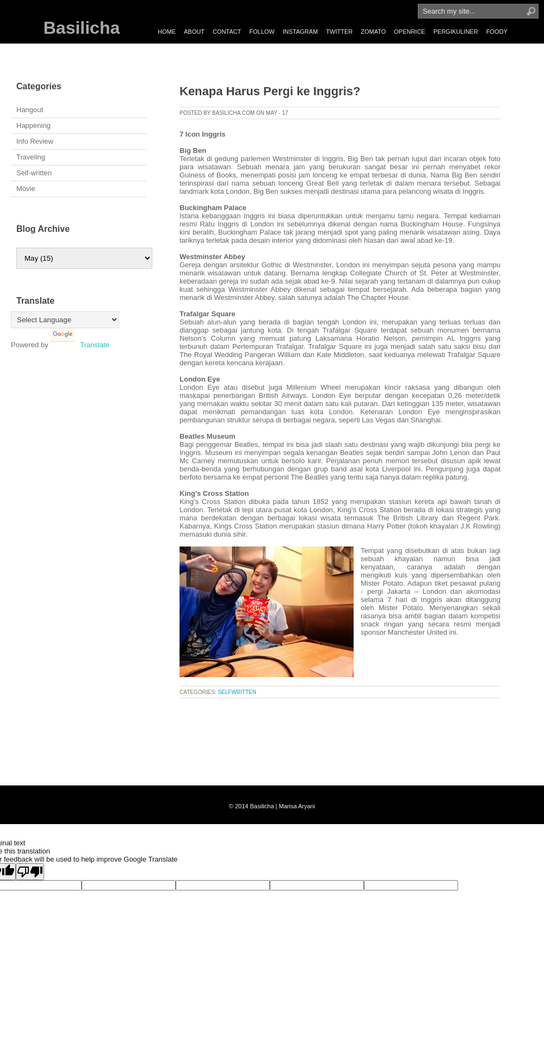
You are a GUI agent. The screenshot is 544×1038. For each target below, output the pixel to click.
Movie (25, 189)
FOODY (497, 31)
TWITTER (339, 31)
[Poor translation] (30, 871)
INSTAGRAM (300, 31)
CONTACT (227, 31)
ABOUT (194, 31)
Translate (79, 345)
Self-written (34, 173)
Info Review (34, 141)
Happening (33, 125)
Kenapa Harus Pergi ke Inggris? (270, 91)
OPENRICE (409, 31)
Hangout (29, 110)
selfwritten (237, 692)
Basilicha (82, 28)
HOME (167, 31)
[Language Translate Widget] (65, 319)
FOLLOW (261, 31)
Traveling (30, 157)
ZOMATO (373, 31)
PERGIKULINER (456, 31)
